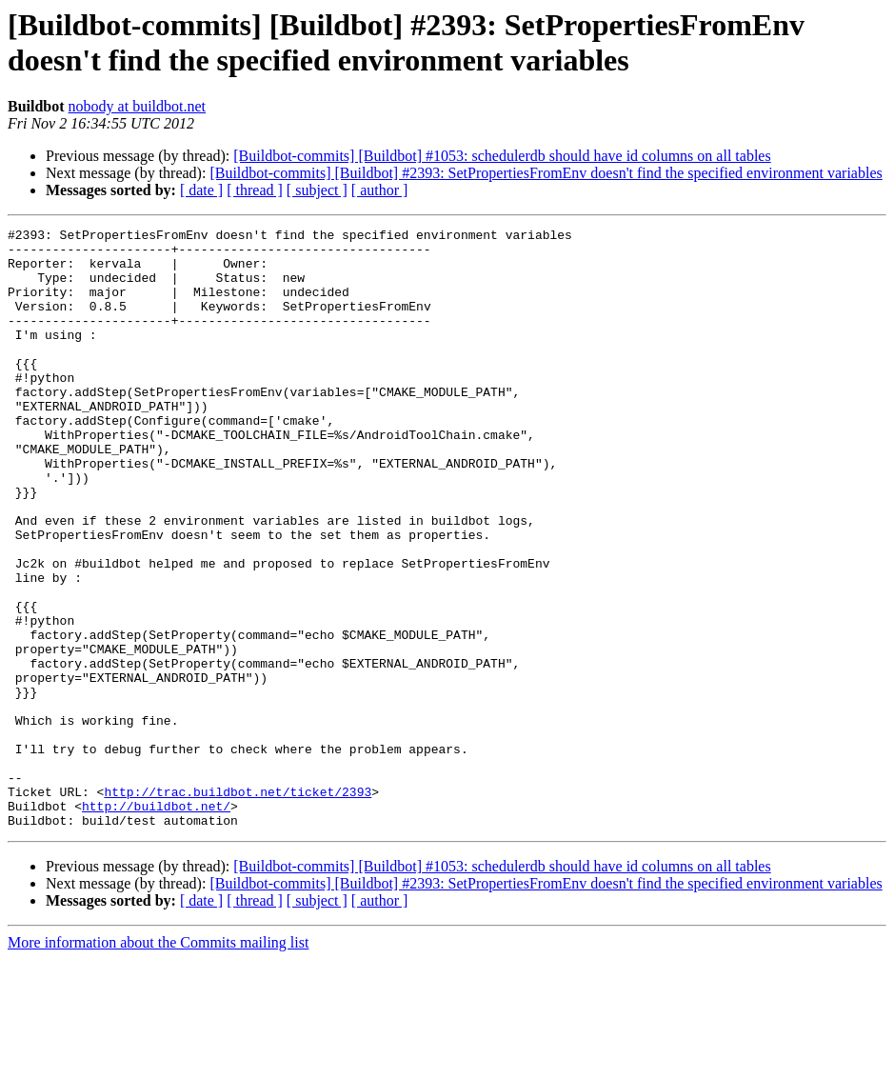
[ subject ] (317, 190)
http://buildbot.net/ (156, 922)
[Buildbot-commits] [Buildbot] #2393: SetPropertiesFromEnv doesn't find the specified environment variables (545, 173)
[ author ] (379, 190)
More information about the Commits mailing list (158, 1062)
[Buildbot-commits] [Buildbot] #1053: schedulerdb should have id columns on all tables (501, 156)
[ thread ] (255, 190)
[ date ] (201, 190)
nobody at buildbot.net (137, 106)
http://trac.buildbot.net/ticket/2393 (237, 905)
